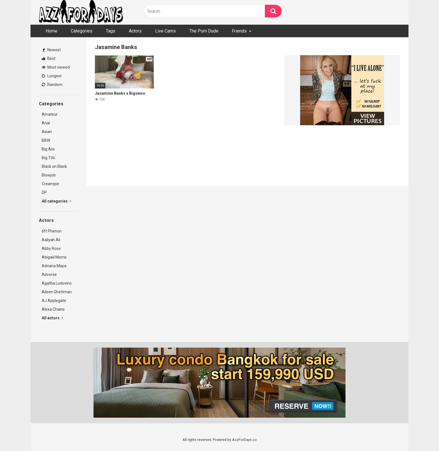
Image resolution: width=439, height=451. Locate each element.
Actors (135, 31)
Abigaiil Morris (54, 257)
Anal (46, 123)
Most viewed (56, 67)
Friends (239, 31)
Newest (51, 50)
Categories (81, 31)
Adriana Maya (54, 266)
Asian (47, 131)
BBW (46, 140)
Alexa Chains (53, 309)
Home (51, 31)
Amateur (50, 114)
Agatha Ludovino (57, 283)
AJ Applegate (54, 300)
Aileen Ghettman (57, 292)
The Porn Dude (203, 31)
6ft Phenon (52, 231)
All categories (56, 201)
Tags (110, 31)
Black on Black (54, 166)
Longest (52, 76)
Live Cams (165, 31)
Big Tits (48, 157)
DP (44, 192)
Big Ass (48, 149)
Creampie (50, 184)
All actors (52, 318)
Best (48, 58)
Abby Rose (51, 248)
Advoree (49, 274)
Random (52, 84)
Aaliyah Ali (51, 240)
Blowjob (49, 175)
